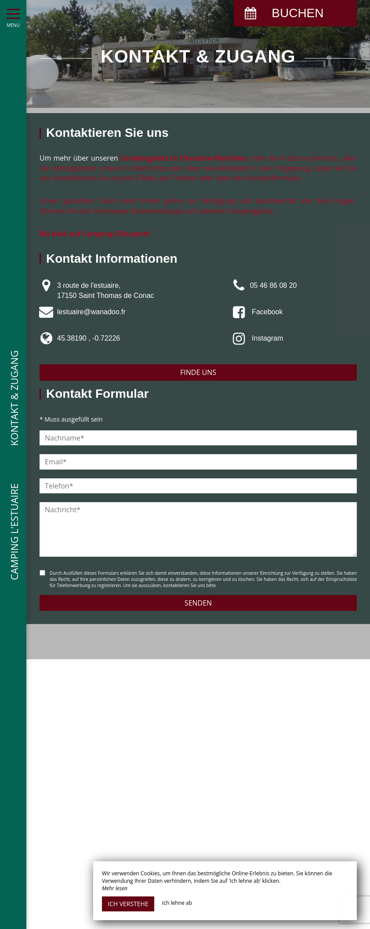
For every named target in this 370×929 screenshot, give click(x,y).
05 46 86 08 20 (273, 285)
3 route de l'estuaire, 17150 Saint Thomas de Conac (105, 290)
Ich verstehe (128, 904)
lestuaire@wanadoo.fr (91, 312)
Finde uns (198, 372)
